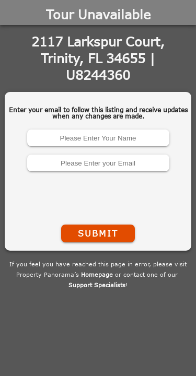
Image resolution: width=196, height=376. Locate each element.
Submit (98, 233)
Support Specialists (96, 284)
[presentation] (98, 195)
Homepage (97, 274)
